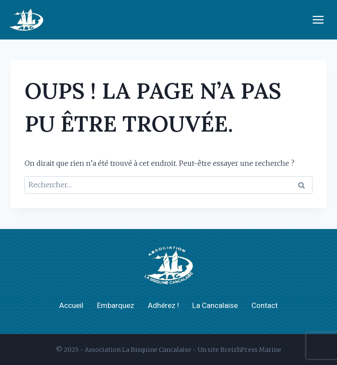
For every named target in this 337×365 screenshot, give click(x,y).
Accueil (71, 305)
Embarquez (115, 305)
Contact (264, 305)
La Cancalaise (215, 305)
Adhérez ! (163, 305)
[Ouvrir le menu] (318, 20)
